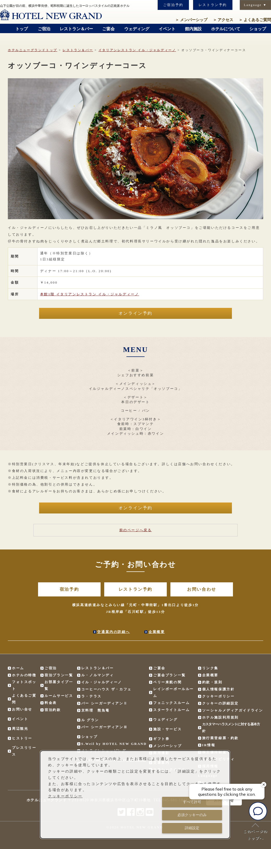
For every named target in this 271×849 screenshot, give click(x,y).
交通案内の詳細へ (113, 632)
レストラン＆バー (78, 50)
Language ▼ (255, 5)
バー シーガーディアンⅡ (104, 703)
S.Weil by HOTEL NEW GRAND (114, 744)
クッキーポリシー (218, 696)
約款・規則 (212, 682)
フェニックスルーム (171, 703)
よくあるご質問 (255, 20)
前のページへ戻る (135, 530)
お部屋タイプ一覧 (59, 685)
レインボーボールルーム (173, 692)
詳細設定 (192, 828)
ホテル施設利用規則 (220, 717)
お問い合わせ (201, 589)
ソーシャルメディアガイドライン (232, 710)
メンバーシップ (191, 20)
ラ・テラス (91, 696)
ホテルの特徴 (24, 675)
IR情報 (208, 745)
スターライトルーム (171, 710)
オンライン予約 (135, 313)
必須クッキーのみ (192, 815)
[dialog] (135, 795)
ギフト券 (161, 739)
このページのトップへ (255, 831)
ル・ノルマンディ (97, 675)
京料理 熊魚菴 (95, 710)
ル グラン (90, 720)
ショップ (89, 737)
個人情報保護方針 (218, 689)
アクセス (223, 20)
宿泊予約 (69, 589)
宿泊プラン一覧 (59, 675)
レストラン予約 (213, 5)
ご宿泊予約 (173, 5)
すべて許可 (192, 802)
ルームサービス (59, 696)
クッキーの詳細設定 (220, 703)
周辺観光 (20, 729)
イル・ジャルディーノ (137, 50)
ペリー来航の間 (167, 682)
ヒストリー (22, 738)
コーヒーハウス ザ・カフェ (106, 689)
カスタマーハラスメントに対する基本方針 (231, 727)
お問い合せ (22, 709)
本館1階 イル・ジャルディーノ (89, 294)
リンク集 (210, 668)
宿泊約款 (53, 710)
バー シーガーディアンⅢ (104, 727)
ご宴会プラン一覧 (169, 675)
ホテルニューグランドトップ (32, 50)
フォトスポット (24, 685)
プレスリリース (24, 751)
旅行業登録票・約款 (220, 738)
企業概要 (157, 632)
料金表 (51, 703)
